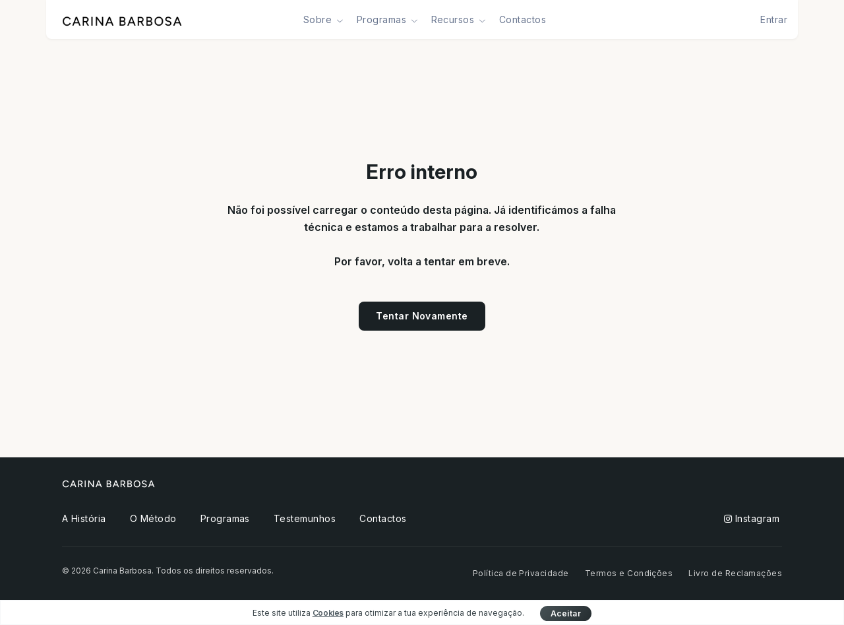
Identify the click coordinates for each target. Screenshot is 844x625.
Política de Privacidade (521, 573)
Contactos (522, 19)
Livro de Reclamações (735, 573)
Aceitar (566, 613)
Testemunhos (305, 518)
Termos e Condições (629, 573)
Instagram (751, 518)
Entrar (773, 19)
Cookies (328, 613)
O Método (153, 518)
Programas (225, 518)
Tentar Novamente (422, 315)
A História (84, 518)
